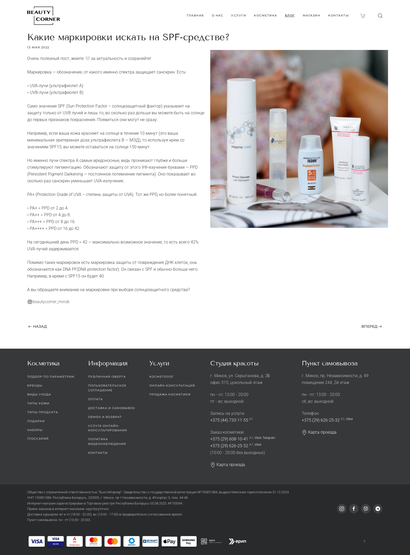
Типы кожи (38, 403)
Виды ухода (39, 394)
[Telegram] (378, 508)
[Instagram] (341, 508)
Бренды (34, 385)
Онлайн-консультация (172, 385)
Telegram (269, 438)
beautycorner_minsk (51, 301)
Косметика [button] (265, 15)
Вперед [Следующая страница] (371, 326)
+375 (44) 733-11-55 (229, 420)
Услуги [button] (238, 15)
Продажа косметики (170, 394)
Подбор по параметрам (51, 376)
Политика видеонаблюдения (107, 441)
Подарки (36, 421)
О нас (218, 15)
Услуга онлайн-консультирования (107, 428)
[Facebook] (353, 508)
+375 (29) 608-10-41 (229, 439)
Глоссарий (38, 438)
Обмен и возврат (105, 417)
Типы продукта (42, 412)
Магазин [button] (312, 15)
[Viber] (366, 508)
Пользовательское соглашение (107, 388)
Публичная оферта (107, 376)
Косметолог (161, 376)
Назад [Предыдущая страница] (37, 326)
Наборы (35, 430)
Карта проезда (227, 464)
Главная (195, 15)
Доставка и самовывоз (111, 408)
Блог (290, 15)
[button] (380, 15)
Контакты (338, 15)
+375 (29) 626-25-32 (229, 445)
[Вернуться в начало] (43, 15)
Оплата (95, 399)
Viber (257, 438)
